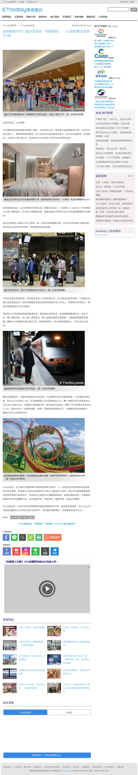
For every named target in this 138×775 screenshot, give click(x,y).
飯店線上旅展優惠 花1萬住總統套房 (114, 153)
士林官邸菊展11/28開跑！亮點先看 (113, 123)
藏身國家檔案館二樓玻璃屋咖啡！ (112, 199)
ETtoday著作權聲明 (64, 523)
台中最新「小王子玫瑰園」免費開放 (113, 157)
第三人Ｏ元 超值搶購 (102, 67)
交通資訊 (66, 17)
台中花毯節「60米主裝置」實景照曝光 (114, 204)
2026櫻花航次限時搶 (102, 64)
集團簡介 (37, 767)
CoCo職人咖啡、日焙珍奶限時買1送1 (114, 166)
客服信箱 (66, 767)
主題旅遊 (18, 17)
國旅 (32, 517)
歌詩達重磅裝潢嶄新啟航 (104, 61)
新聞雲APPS (32, 2)
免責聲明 (120, 767)
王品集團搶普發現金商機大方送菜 (112, 162)
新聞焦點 (6, 17)
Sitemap (76, 767)
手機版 (21, 2)
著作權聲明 (109, 767)
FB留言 (69, 712)
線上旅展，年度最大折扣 (104, 41)
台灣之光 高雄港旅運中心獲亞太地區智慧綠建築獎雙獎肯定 (76, 688)
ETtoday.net (67, 771)
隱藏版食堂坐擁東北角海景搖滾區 (112, 216)
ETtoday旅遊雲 (102, 235)
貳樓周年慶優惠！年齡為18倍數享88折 (114, 221)
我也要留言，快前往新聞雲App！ (47, 755)
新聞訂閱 (123, 2)
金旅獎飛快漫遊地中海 (103, 81)
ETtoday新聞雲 (10, 2)
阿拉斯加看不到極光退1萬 (104, 105)
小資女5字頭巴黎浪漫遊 (103, 102)
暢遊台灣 (30, 17)
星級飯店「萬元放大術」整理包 (111, 148)
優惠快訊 (90, 17)
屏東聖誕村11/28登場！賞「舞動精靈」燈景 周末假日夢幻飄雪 (76, 659)
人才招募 (17, 767)
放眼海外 (42, 17)
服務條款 (86, 767)
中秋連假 (14, 517)
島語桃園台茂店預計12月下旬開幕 (112, 128)
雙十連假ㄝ (24, 517)
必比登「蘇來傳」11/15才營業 (110, 187)
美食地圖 (78, 17)
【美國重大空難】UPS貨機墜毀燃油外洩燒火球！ (31, 561)
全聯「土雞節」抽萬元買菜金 (32, 627)
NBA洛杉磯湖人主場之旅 (104, 108)
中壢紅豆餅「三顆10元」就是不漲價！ (114, 119)
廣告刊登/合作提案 (52, 767)
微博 (132, 2)
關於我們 (27, 767)
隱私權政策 (97, 767)
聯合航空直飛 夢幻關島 (103, 87)
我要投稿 (7, 767)
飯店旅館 (54, 17)
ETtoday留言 (25, 712)
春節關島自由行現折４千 (104, 47)
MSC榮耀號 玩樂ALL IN (103, 84)
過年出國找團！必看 (102, 44)
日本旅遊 (103, 17)
